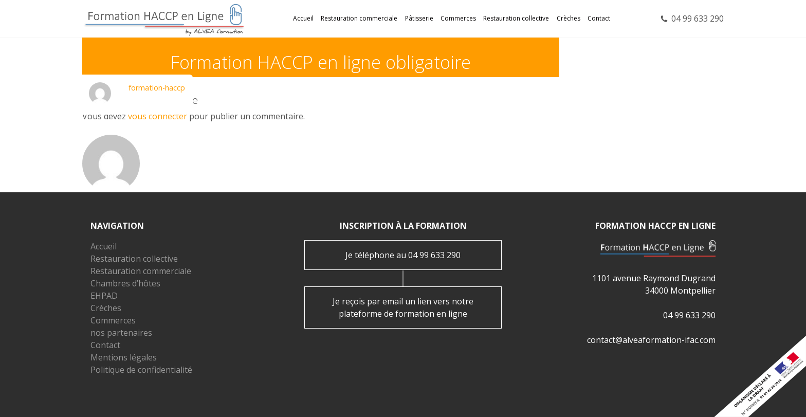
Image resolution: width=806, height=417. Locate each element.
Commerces (458, 18)
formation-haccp (157, 88)
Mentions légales (123, 357)
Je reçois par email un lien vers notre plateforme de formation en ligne (403, 307)
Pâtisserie (419, 18)
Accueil (303, 18)
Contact (599, 18)
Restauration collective (516, 18)
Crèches (568, 18)
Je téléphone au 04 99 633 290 (403, 255)
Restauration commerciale (359, 18)
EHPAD (104, 295)
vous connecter (157, 116)
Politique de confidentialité (141, 369)
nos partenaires (121, 332)
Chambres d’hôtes (125, 283)
